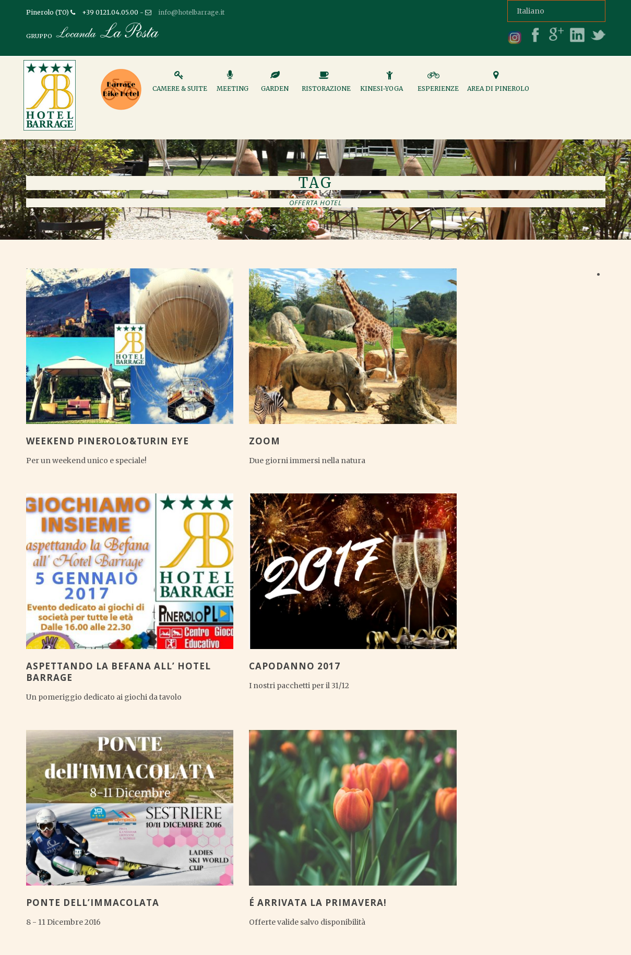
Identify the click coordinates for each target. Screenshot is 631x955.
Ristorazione (326, 85)
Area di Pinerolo (498, 85)
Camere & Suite (179, 85)
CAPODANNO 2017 (294, 666)
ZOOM (264, 441)
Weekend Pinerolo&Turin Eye (107, 441)
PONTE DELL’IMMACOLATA (92, 903)
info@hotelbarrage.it (191, 12)
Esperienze (438, 85)
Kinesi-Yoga (381, 85)
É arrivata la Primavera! (318, 903)
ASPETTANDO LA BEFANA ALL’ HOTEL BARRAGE (118, 671)
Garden (275, 85)
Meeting (232, 85)
